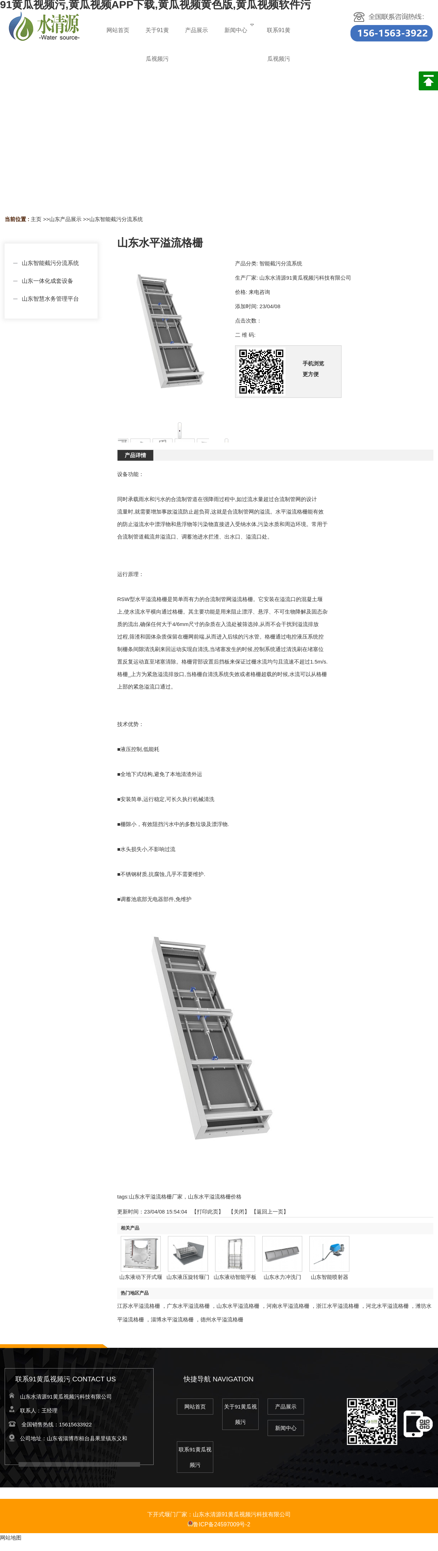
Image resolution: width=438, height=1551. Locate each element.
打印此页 (207, 1212)
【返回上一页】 (270, 1212)
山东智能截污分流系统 (116, 219)
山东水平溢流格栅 (237, 1306)
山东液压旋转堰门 (187, 1277)
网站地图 (10, 1538)
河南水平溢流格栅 (288, 1306)
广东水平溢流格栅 (188, 1306)
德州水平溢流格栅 (221, 1319)
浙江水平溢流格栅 (337, 1306)
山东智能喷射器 (329, 1277)
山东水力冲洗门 (282, 1277)
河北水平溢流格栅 (387, 1306)
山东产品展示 (65, 219)
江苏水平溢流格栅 (138, 1306)
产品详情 (135, 455)
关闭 (239, 1212)
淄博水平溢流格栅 (172, 1319)
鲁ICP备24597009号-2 (219, 1524)
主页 (36, 219)
